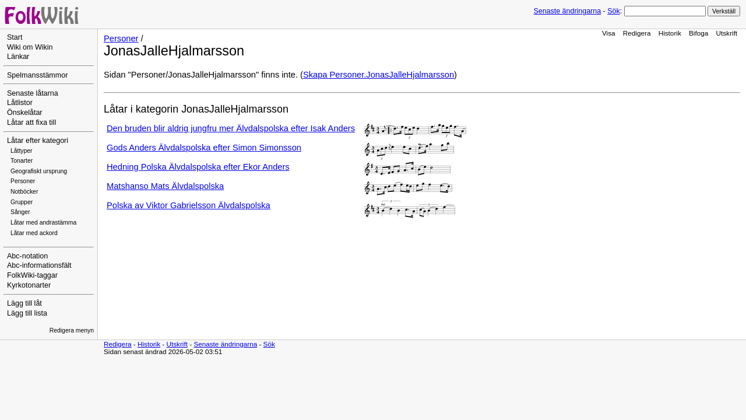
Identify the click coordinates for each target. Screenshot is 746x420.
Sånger (20, 212)
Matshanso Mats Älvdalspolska (165, 186)
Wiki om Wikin (30, 47)
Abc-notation (27, 256)
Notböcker (24, 191)
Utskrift (726, 33)
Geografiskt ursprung (38, 171)
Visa (608, 33)
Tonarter (21, 161)
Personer (22, 181)
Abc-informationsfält (39, 265)
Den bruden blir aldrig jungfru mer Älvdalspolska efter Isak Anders (231, 128)
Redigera (637, 33)
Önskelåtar (25, 112)
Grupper (21, 202)
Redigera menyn (72, 330)
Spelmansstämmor (37, 75)
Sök (613, 11)
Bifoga (698, 33)
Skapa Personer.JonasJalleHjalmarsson (378, 74)
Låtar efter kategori (37, 140)
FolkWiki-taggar (32, 275)
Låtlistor (20, 103)
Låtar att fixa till (31, 122)
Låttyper (21, 151)
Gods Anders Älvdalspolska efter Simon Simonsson (204, 147)
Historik (670, 33)
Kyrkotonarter (29, 285)
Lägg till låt (24, 303)
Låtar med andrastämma (43, 222)
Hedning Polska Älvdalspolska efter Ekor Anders (198, 167)
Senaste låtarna (32, 93)
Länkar (18, 56)
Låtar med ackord (34, 233)
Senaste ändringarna (567, 11)
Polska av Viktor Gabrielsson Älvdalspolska (188, 205)
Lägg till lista (27, 313)
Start (14, 37)
